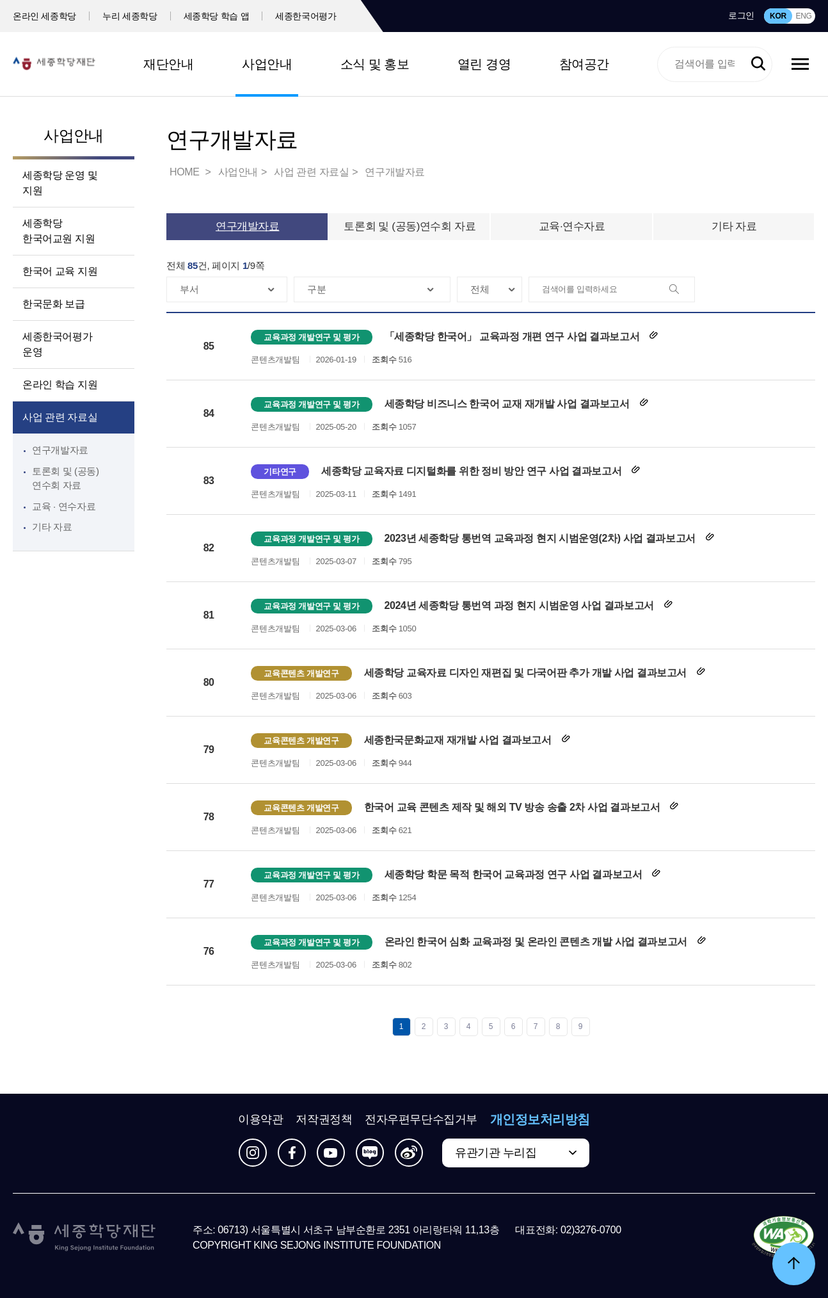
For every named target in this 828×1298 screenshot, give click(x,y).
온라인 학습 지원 (59, 384)
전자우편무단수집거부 (421, 1119)
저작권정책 (324, 1119)
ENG (803, 16)
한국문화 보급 (53, 303)
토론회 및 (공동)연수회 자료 (409, 226)
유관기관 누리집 (495, 1152)
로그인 (741, 15)
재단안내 (168, 64)
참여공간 (584, 64)
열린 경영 (484, 64)
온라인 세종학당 (44, 16)
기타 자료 (52, 526)
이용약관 (260, 1119)
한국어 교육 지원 (59, 271)
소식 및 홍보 (375, 64)
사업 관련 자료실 (59, 417)
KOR (778, 16)
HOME (186, 171)
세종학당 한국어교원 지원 (58, 231)
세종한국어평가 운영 (57, 344)
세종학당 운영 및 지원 (59, 183)
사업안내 (267, 64)
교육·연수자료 (572, 226)
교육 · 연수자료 (63, 506)
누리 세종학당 (129, 16)
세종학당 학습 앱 (217, 16)
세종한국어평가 (306, 16)
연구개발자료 (60, 449)
